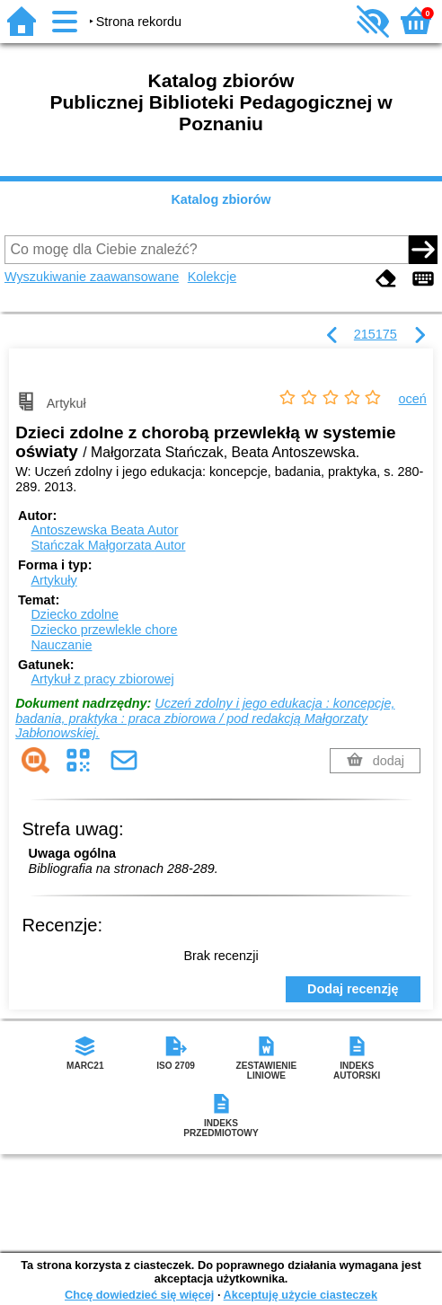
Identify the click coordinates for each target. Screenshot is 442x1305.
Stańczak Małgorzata (108, 545)
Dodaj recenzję (353, 989)
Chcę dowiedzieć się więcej (139, 1294)
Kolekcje (212, 276)
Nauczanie (61, 645)
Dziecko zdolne (75, 614)
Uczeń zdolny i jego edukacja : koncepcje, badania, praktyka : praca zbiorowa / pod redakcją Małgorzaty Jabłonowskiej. (204, 718)
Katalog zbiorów (220, 199)
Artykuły (53, 580)
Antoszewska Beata (104, 530)
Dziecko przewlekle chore (104, 629)
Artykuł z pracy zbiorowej (102, 679)
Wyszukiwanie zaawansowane (91, 276)
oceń (413, 399)
